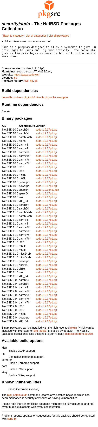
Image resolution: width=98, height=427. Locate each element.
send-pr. (12, 422)
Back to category (13, 35)
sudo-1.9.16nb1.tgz (47, 193)
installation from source (79, 337)
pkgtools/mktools (34, 101)
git (36, 84)
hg (31, 84)
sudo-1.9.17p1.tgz (46, 133)
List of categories (36, 35)
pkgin (73, 331)
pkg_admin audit (17, 398)
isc (15, 81)
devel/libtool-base (12, 101)
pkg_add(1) (40, 334)
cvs (26, 84)
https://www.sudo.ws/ (26, 78)
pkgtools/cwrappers (57, 101)
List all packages (59, 35)
